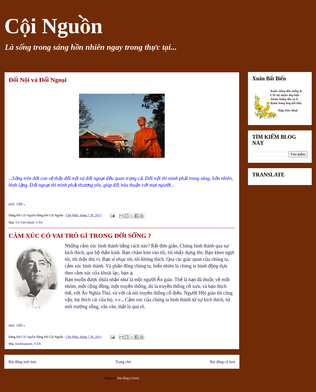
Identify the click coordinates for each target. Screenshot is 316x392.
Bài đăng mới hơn (22, 362)
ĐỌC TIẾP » (17, 204)
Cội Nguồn (53, 26)
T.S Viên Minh (24, 222)
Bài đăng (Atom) (128, 378)
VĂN (39, 222)
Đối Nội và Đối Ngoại (37, 79)
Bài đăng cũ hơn (222, 362)
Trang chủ (123, 362)
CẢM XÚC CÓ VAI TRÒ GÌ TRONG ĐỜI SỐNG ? (80, 235)
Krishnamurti (23, 344)
